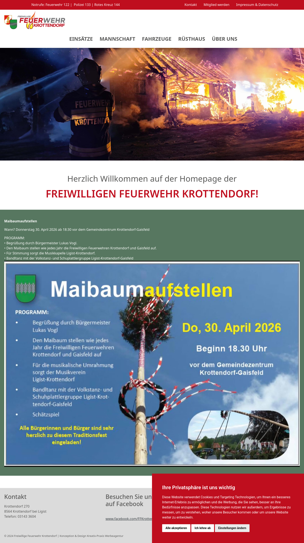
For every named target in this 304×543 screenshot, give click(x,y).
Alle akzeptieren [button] (176, 528)
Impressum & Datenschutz (257, 4)
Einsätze (81, 38)
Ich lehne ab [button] (203, 528)
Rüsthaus (191, 38)
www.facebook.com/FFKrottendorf (133, 518)
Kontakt (191, 4)
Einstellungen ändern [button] (232, 528)
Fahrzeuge (157, 38)
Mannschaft (117, 38)
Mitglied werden (216, 4)
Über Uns (224, 38)
